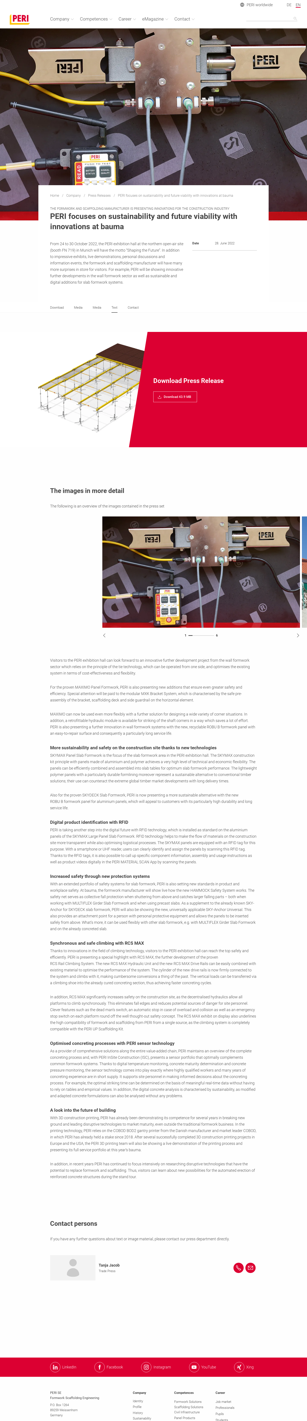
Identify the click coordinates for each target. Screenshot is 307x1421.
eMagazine (155, 19)
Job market (223, 1402)
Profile (137, 1407)
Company (74, 196)
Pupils (220, 1414)
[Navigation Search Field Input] (271, 18)
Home (55, 196)
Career (127, 19)
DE (289, 5)
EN (298, 5)
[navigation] (175, 397)
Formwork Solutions (188, 1402)
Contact (184, 19)
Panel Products (184, 1418)
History (138, 1413)
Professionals (225, 1408)
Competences (96, 19)
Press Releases (100, 196)
